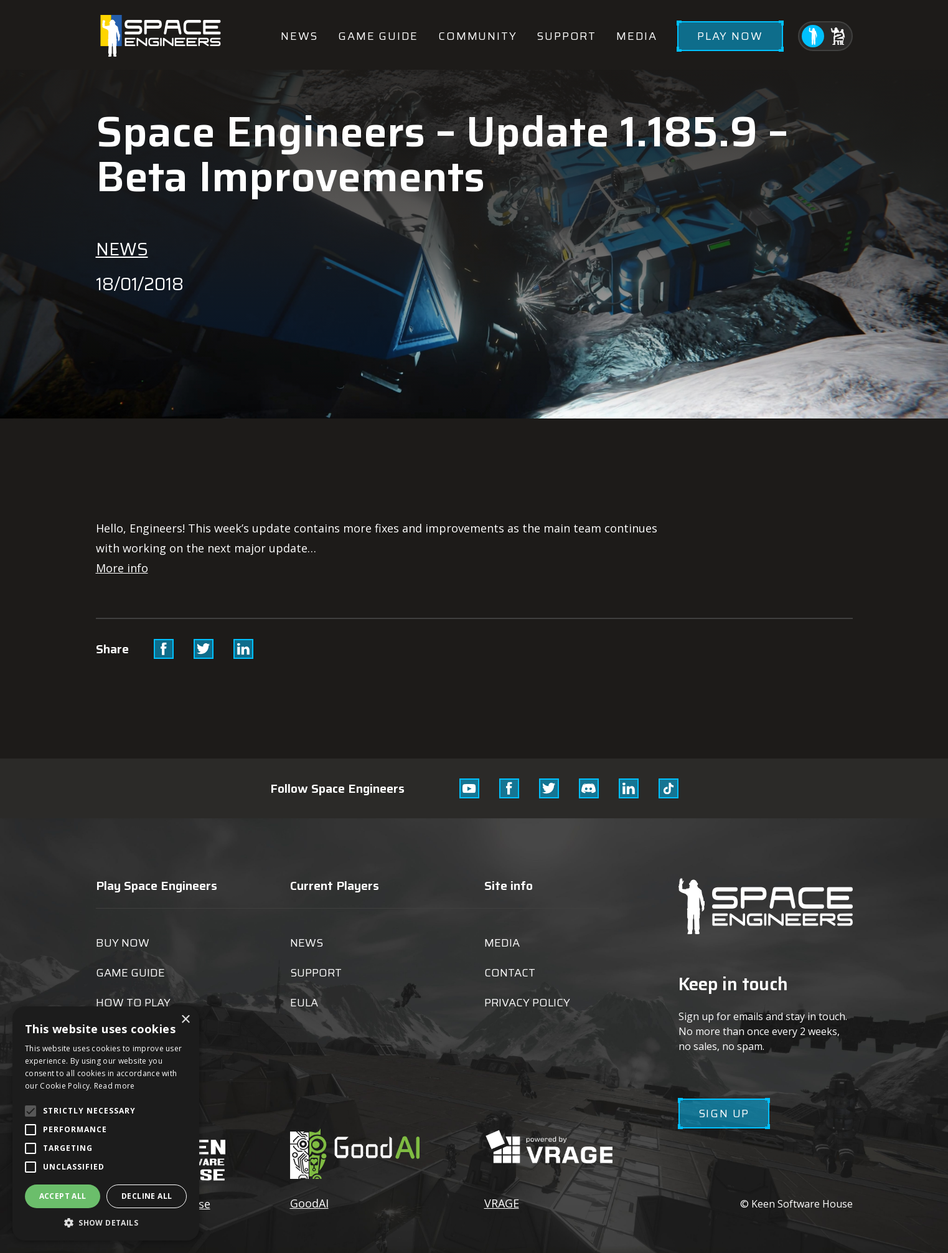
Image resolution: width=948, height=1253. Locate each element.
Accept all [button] (63, 1196)
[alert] (105, 1123)
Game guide (378, 36)
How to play (133, 1002)
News (299, 36)
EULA (304, 1002)
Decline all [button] (146, 1196)
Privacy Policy (527, 1002)
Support (566, 36)
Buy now (122, 943)
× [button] (185, 1019)
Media (636, 36)
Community (477, 36)
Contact (509, 972)
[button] (106, 1222)
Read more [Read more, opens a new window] (114, 1085)
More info (122, 567)
